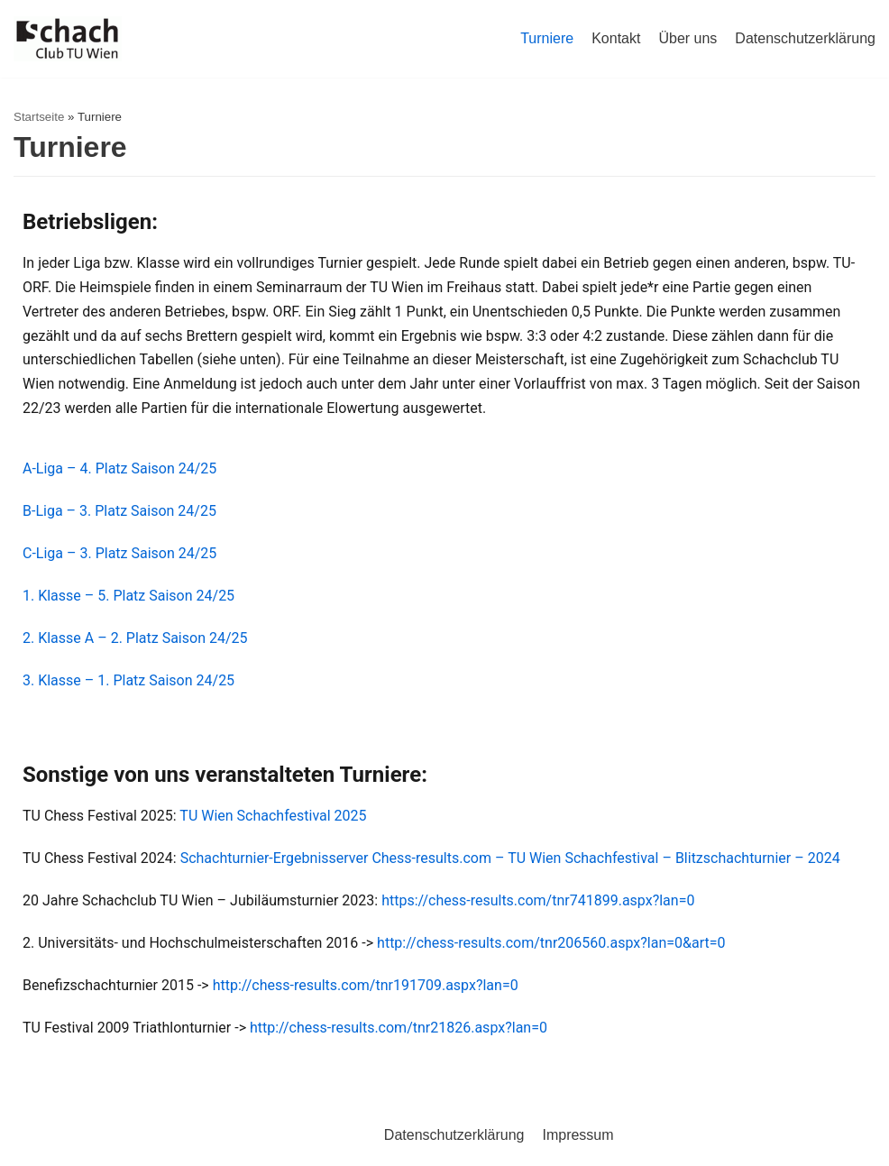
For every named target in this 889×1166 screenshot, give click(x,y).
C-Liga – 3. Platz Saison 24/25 (119, 553)
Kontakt (615, 38)
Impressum (577, 1135)
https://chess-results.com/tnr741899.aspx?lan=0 (539, 900)
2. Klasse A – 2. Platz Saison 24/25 (135, 638)
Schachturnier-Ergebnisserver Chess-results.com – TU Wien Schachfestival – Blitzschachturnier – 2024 (510, 858)
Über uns (687, 38)
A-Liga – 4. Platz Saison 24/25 (119, 468)
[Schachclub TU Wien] (68, 38)
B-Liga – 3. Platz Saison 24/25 (119, 510)
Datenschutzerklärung (805, 38)
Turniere (546, 38)
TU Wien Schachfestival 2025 (272, 815)
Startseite (39, 117)
